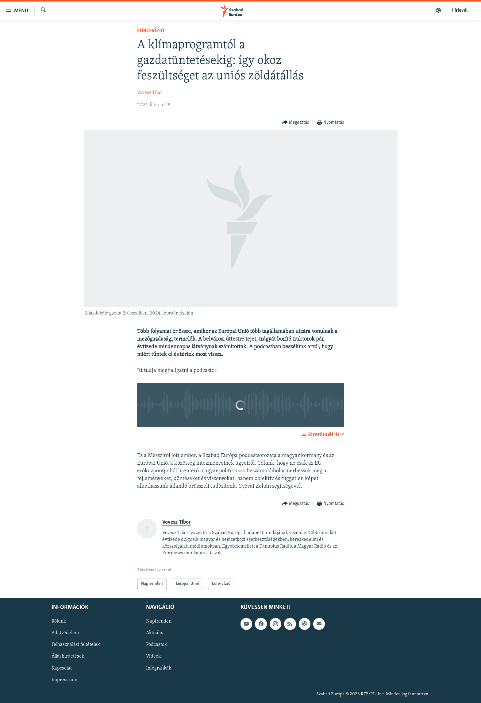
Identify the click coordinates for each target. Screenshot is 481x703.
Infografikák (158, 668)
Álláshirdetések (68, 656)
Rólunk (59, 621)
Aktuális (154, 633)
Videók (153, 656)
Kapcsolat (62, 668)
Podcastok (156, 644)
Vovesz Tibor (150, 92)
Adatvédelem (65, 633)
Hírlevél (460, 10)
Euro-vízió (150, 31)
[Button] (295, 123)
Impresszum (64, 680)
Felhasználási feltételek (76, 644)
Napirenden (158, 621)
